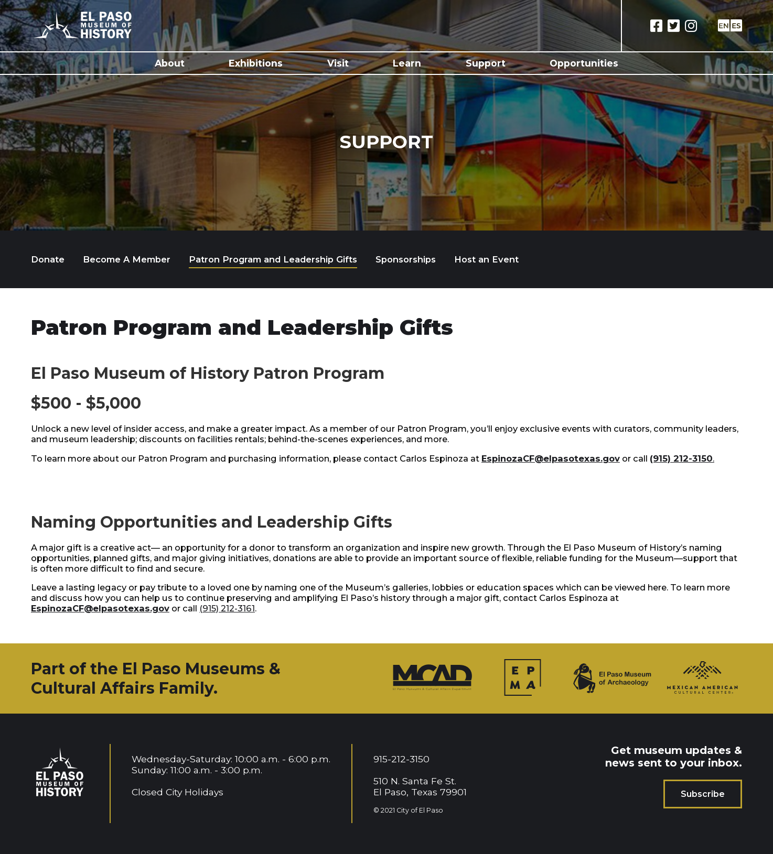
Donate (48, 259)
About (170, 63)
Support (486, 63)
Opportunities (584, 63)
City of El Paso (419, 810)
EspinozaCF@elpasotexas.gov (550, 458)
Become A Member (126, 259)
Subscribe (703, 794)
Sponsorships (405, 259)
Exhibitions (256, 63)
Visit (338, 63)
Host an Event (486, 259)
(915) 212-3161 (227, 608)
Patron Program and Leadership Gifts (273, 259)
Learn (407, 63)
